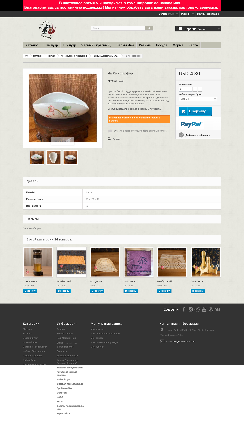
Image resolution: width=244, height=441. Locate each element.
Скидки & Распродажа (35, 346)
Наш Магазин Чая (66, 338)
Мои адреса (97, 338)
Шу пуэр (69, 45)
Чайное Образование (34, 351)
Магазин (37, 56)
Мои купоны (97, 346)
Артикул (112, 81)
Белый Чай (125, 45)
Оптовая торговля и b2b (70, 384)
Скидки (61, 329)
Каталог (31, 45)
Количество (185, 84)
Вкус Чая (62, 392)
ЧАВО (60, 397)
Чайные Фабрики (32, 355)
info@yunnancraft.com (184, 341)
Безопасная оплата (67, 355)
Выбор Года (29, 360)
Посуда (161, 45)
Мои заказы (97, 329)
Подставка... (198, 281)
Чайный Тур (63, 379)
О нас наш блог (65, 346)
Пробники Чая (64, 388)
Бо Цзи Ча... (97, 281)
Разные (145, 45)
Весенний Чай (30, 338)
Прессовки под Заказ (34, 364)
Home (60, 342)
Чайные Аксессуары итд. (105, 56)
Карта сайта (63, 413)
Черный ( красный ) (96, 45)
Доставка (62, 351)
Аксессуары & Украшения (74, 56)
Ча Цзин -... (130, 281)
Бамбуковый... (64, 281)
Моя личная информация (104, 342)
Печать (116, 139)
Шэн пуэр (50, 45)
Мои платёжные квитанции (105, 333)
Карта (193, 45)
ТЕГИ (59, 401)
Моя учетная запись (107, 324)
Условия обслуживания (70, 367)
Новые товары (65, 333)
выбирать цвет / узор (191, 94)
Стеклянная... (31, 281)
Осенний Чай (30, 342)
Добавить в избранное (197, 135)
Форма (178, 45)
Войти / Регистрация (208, 14)
